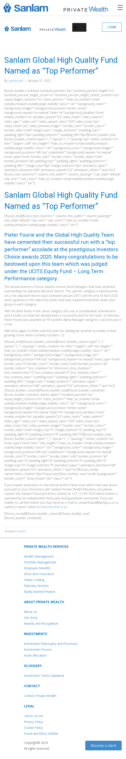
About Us (30, 612)
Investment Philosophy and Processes (51, 644)
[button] (112, 27)
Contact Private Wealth (40, 696)
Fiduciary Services (36, 586)
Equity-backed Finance (39, 591)
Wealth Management (39, 556)
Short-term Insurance (39, 574)
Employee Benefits (37, 568)
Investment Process (38, 649)
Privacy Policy (33, 722)
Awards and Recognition (41, 623)
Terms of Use (33, 716)
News (22, 531)
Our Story (30, 617)
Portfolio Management (40, 562)
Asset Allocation (35, 655)
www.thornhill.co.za (53, 507)
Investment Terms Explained (44, 675)
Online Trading (34, 580)
